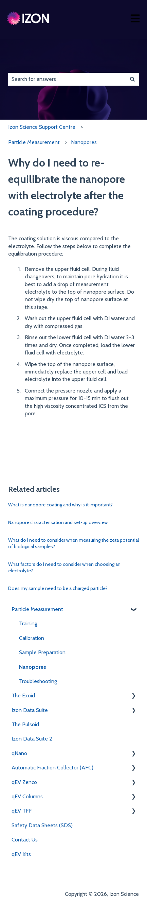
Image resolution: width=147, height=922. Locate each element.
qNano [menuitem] (19, 753)
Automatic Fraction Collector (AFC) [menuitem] (52, 767)
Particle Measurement (34, 142)
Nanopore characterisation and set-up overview (58, 522)
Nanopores (84, 142)
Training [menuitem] (28, 623)
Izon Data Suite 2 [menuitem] (32, 738)
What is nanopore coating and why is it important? (60, 505)
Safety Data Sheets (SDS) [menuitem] (42, 825)
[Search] (132, 79)
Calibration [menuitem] (31, 638)
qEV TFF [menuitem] (22, 810)
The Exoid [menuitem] (23, 695)
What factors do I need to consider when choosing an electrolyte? (64, 567)
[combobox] (67, 79)
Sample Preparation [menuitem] (42, 652)
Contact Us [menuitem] (25, 839)
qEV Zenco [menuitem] (24, 782)
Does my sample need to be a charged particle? (58, 588)
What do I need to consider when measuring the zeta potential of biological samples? (73, 543)
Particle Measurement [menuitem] (37, 609)
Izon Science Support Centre (41, 127)
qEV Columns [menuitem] (27, 796)
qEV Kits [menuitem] (21, 854)
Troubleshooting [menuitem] (38, 681)
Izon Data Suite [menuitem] (30, 710)
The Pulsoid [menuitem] (25, 724)
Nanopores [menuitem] (32, 667)
